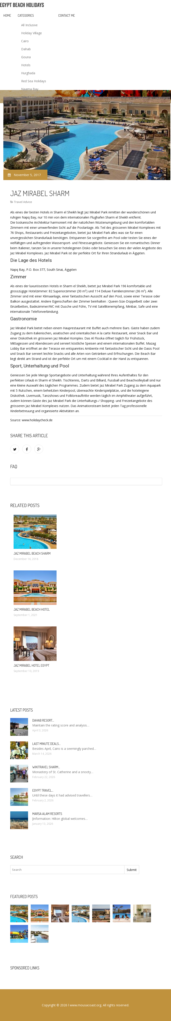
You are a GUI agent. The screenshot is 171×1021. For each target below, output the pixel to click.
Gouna (26, 57)
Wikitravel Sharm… (46, 767)
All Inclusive (29, 25)
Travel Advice (30, 137)
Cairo (25, 41)
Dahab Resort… (43, 720)
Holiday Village (31, 33)
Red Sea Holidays (33, 81)
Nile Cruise (29, 97)
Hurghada (28, 73)
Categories (26, 15)
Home (7, 15)
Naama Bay (29, 89)
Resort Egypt (30, 113)
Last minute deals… (46, 744)
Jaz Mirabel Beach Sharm (32, 553)
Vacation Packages (34, 129)
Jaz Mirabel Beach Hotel (32, 609)
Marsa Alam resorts (47, 814)
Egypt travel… (42, 790)
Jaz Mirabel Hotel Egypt (31, 665)
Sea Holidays (30, 121)
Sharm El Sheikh (32, 105)
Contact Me (66, 15)
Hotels (26, 65)
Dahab (26, 49)
